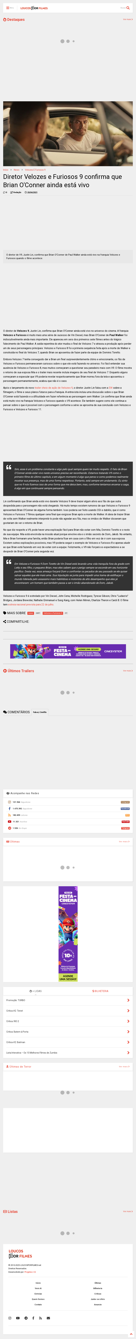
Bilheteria (97, 1288)
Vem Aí (38, 1288)
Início (5, 170)
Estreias (38, 1294)
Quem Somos (38, 1299)
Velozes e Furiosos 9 (35, 170)
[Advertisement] (68, 74)
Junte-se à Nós (98, 1299)
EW (110, 387)
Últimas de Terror (18, 1066)
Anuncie (98, 1305)
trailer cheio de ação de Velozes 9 (54, 387)
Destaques (14, 19)
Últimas (13, 841)
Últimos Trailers (18, 671)
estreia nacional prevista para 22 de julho (30, 604)
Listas (10, 1212)
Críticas (97, 1294)
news (16, 170)
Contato (38, 1305)
